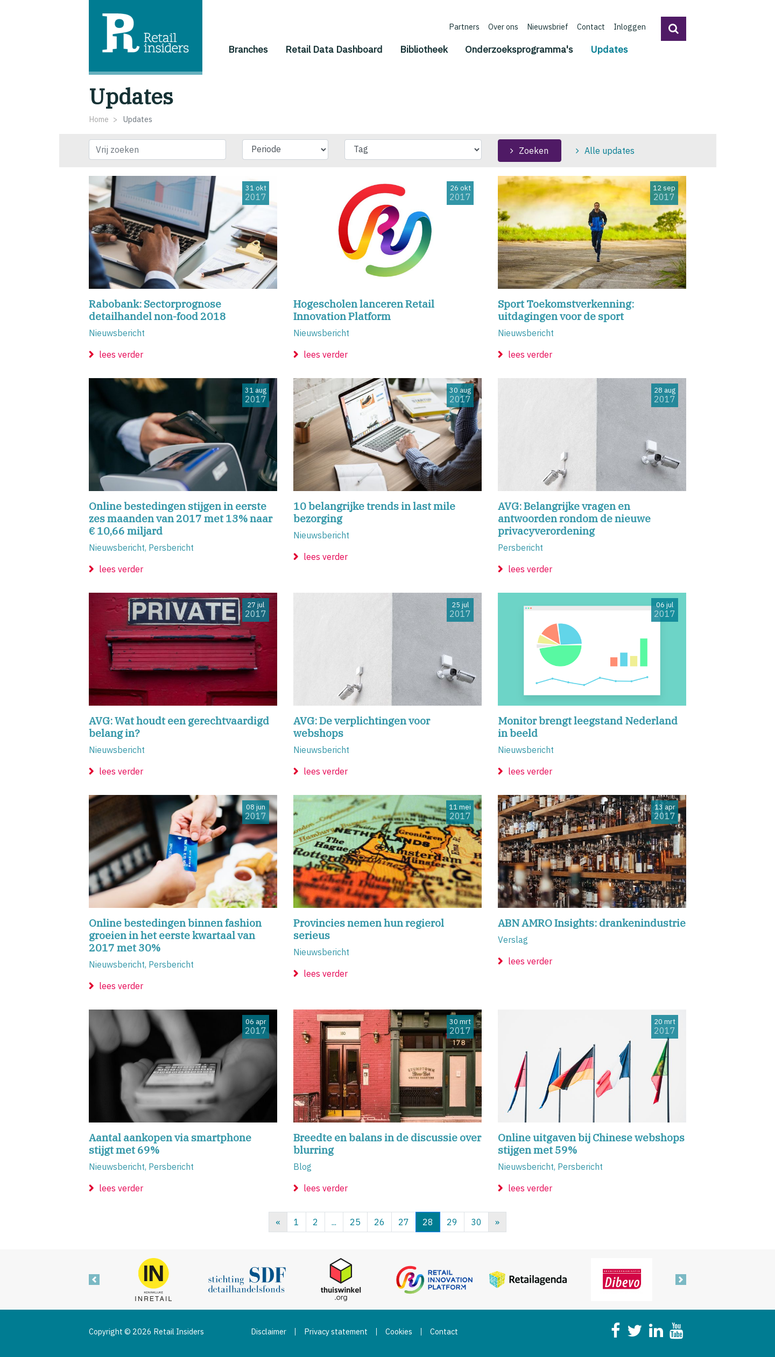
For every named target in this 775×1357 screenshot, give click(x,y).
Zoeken (533, 150)
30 (476, 1222)
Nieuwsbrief (547, 27)
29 (452, 1222)
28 (427, 1222)
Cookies (398, 1331)
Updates (609, 48)
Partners (464, 27)
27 (403, 1222)
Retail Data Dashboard (334, 49)
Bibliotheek (424, 49)
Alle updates (609, 150)
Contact (591, 27)
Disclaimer (268, 1331)
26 (379, 1222)
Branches (248, 49)
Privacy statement (336, 1331)
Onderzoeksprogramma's (519, 49)
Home (99, 119)
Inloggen (630, 27)
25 (355, 1222)
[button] (673, 29)
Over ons (503, 27)
